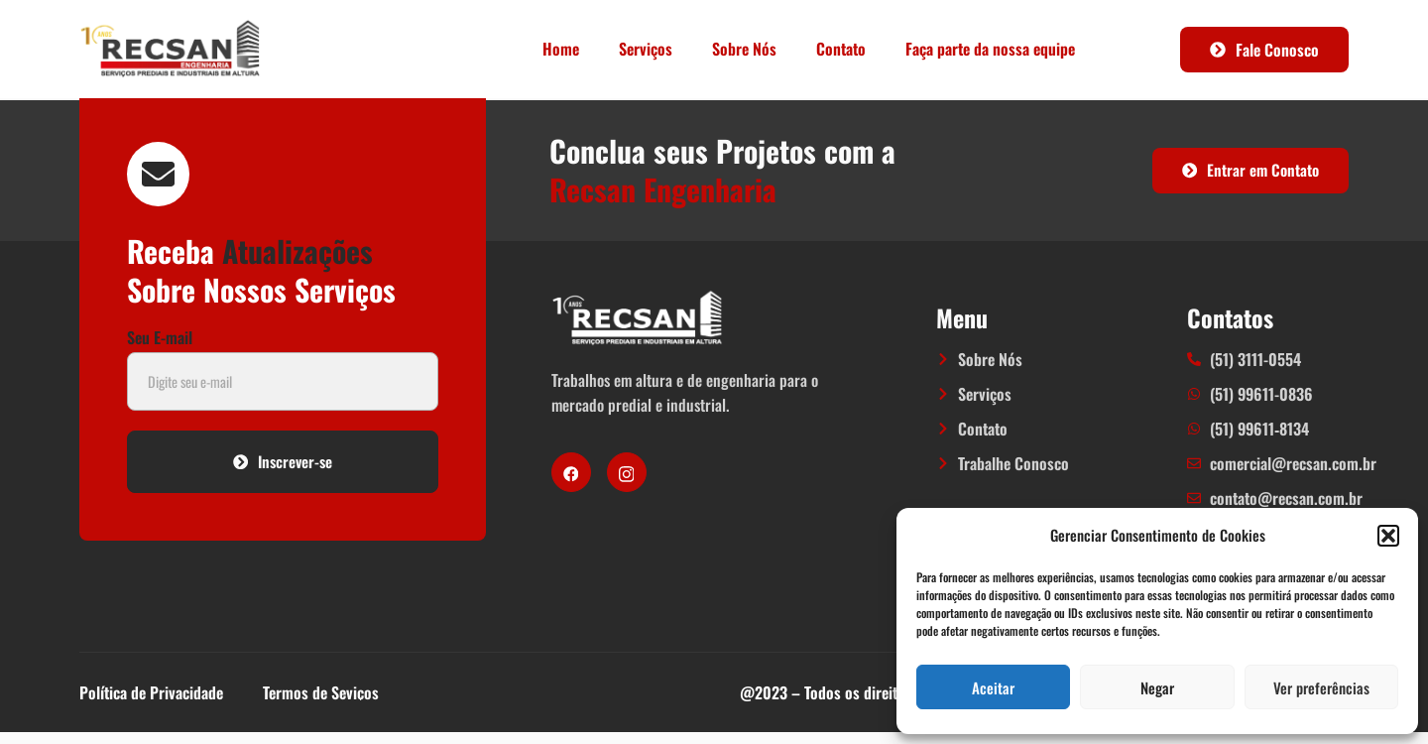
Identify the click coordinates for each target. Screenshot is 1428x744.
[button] (1388, 536)
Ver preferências (1321, 687)
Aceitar (993, 687)
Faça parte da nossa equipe (990, 49)
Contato (841, 49)
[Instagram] (627, 478)
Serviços (645, 49)
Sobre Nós (744, 49)
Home (560, 49)
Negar (1157, 687)
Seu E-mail (159, 350)
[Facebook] (571, 478)
